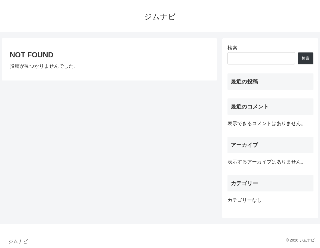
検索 (232, 48)
